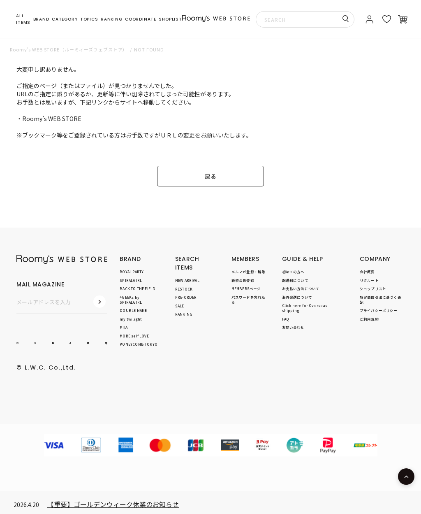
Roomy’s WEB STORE (51, 118)
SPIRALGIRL (131, 280)
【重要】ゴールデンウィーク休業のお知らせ (113, 504)
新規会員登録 (242, 280)
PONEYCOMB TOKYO (138, 344)
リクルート (369, 280)
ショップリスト (373, 288)
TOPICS (89, 19)
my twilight (131, 318)
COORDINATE (140, 19)
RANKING (112, 19)
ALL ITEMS (23, 19)
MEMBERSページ (246, 288)
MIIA (123, 327)
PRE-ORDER (186, 297)
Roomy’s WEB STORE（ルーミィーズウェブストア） (68, 49)
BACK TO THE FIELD (137, 288)
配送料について (295, 280)
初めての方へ (293, 271)
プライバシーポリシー (379, 310)
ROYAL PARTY (131, 271)
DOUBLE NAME (133, 310)
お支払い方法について (301, 288)
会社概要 (367, 271)
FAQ (285, 318)
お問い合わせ (293, 327)
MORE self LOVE (134, 335)
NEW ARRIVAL (187, 280)
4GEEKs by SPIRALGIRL (131, 300)
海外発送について (297, 297)
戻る (210, 176)
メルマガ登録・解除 (248, 271)
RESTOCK (183, 288)
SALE (179, 305)
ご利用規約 (369, 318)
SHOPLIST (170, 19)
